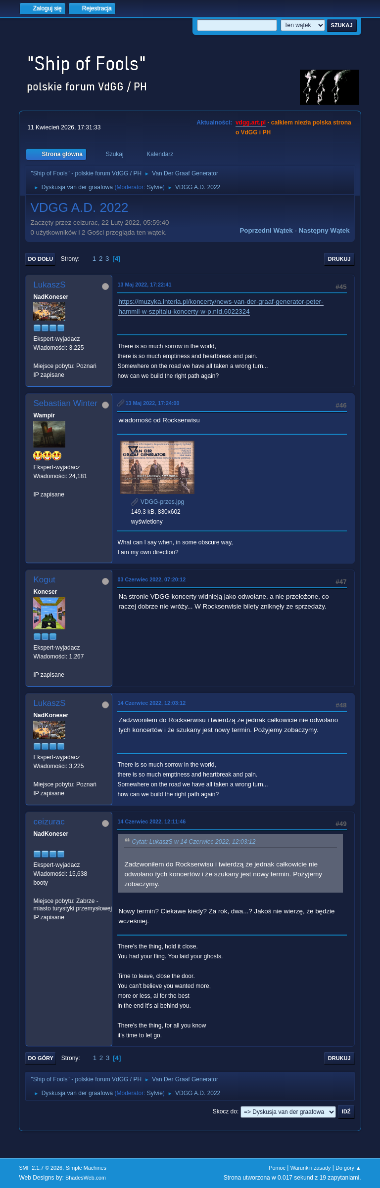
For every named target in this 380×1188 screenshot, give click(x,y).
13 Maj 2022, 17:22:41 (144, 284)
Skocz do (225, 1111)
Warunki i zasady (310, 1168)
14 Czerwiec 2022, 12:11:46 (151, 821)
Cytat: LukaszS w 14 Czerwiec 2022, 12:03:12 (193, 841)
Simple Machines (86, 1168)
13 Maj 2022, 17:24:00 (152, 403)
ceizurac (48, 821)
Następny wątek (324, 230)
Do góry (40, 1058)
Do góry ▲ (348, 1168)
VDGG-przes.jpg (157, 501)
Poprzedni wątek (265, 230)
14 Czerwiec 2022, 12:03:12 (151, 703)
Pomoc (277, 1168)
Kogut (44, 579)
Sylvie (155, 187)
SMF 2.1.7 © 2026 (40, 1168)
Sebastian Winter (65, 403)
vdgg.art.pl (251, 122)
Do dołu (40, 259)
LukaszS (49, 284)
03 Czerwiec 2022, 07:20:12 (151, 579)
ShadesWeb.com (85, 1178)
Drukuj (339, 259)
